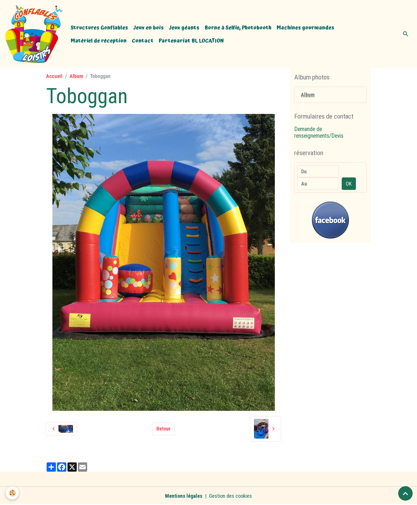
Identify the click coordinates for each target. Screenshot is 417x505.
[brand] (34, 34)
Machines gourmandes (305, 27)
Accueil (54, 76)
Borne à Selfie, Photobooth (237, 27)
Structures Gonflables (99, 27)
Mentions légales (183, 496)
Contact (142, 41)
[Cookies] (12, 492)
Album (76, 76)
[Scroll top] (405, 493)
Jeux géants (184, 27)
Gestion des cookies (230, 496)
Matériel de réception (99, 41)
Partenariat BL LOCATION (191, 41)
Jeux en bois (148, 27)
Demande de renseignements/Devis (318, 132)
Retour (163, 429)
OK (349, 184)
